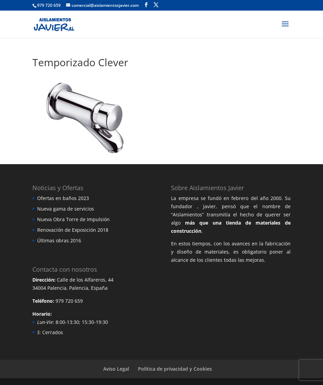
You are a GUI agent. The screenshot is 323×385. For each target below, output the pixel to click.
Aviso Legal (116, 369)
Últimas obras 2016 (59, 240)
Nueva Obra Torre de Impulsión (73, 219)
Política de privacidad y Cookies (175, 369)
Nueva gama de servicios (65, 208)
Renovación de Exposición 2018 (72, 230)
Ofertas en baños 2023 (63, 198)
